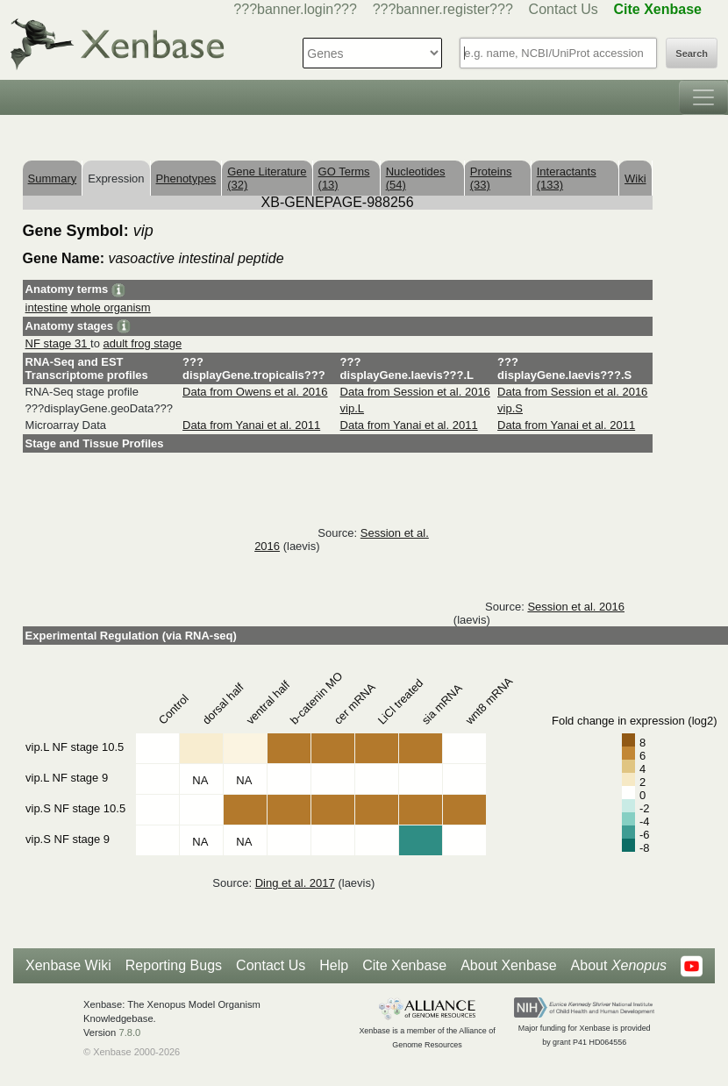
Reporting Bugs (173, 965)
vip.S (510, 408)
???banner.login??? (295, 9)
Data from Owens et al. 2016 (254, 391)
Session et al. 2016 (576, 606)
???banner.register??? (443, 9)
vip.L (352, 408)
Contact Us (563, 9)
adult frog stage (142, 343)
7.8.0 (129, 1032)
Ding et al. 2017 (295, 883)
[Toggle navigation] (703, 97)
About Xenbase (508, 965)
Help (333, 965)
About (619, 966)
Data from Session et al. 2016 (415, 391)
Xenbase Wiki (68, 965)
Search (691, 53)
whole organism (111, 307)
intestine (46, 307)
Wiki (635, 178)
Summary (52, 178)
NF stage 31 (57, 343)
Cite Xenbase (404, 965)
